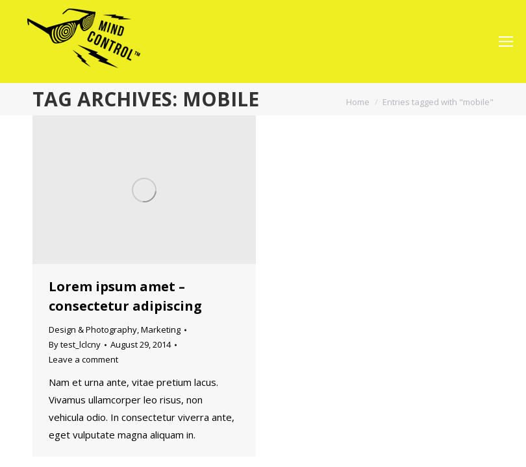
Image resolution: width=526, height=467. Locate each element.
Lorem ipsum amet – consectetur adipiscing (125, 296)
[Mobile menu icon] (506, 41)
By (75, 344)
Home (357, 102)
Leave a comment (83, 359)
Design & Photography (93, 329)
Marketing (161, 329)
